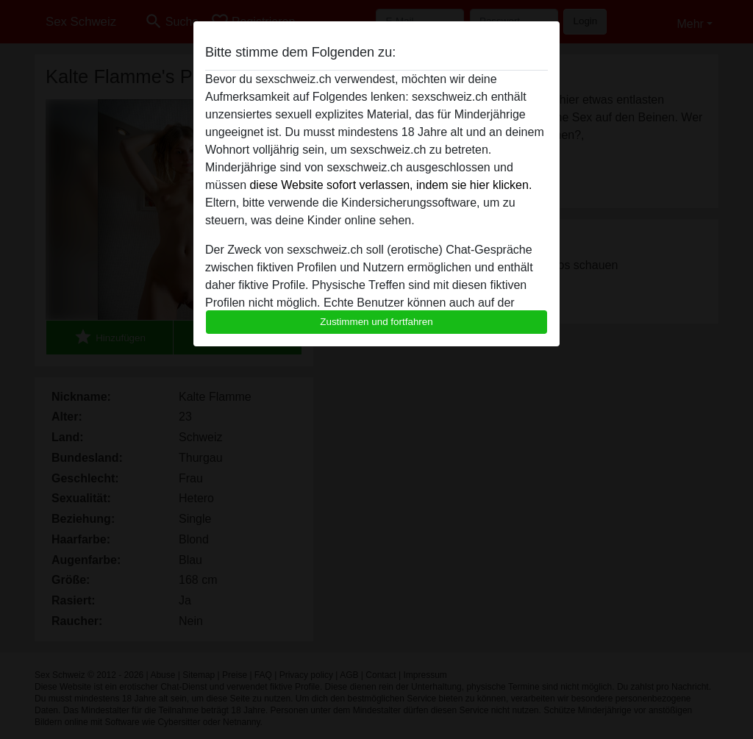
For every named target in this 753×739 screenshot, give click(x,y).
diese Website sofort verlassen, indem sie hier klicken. (390, 185)
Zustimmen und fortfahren (376, 321)
